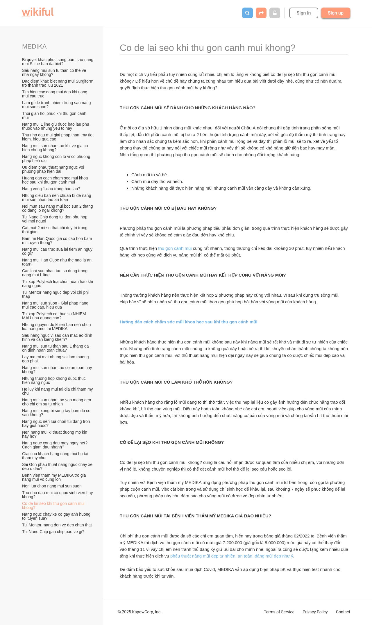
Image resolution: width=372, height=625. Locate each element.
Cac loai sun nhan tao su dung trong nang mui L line (55, 272)
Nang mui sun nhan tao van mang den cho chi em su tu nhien (57, 402)
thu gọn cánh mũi (175, 248)
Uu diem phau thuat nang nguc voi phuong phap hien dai (53, 169)
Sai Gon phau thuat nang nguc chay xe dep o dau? (58, 466)
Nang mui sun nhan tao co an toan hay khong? (57, 369)
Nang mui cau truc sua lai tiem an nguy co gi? (58, 251)
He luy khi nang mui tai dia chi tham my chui (58, 391)
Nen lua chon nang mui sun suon (52, 486)
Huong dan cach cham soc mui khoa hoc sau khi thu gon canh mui (55, 180)
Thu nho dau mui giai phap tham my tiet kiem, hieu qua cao (58, 137)
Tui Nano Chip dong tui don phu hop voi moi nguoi (55, 219)
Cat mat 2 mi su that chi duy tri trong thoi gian (55, 229)
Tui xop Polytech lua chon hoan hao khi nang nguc (58, 283)
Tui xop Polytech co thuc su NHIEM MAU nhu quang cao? (54, 315)
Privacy (315, 612)
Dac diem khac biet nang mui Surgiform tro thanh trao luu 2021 (58, 83)
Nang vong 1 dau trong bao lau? (51, 188)
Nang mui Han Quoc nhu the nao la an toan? (57, 262)
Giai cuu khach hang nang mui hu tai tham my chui (55, 455)
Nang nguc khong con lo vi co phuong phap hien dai (56, 158)
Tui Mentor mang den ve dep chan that (57, 525)
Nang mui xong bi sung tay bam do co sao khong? (57, 412)
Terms (279, 612)
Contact (343, 612)
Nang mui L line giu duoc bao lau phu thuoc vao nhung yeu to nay (56, 126)
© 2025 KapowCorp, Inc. (140, 612)
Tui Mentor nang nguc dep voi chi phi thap (56, 294)
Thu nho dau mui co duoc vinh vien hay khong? (58, 494)
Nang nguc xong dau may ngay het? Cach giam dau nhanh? (55, 445)
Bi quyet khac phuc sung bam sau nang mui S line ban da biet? (58, 61)
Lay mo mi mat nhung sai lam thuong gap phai (56, 359)
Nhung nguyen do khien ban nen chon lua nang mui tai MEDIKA (57, 326)
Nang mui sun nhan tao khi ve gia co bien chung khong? (55, 147)
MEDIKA (34, 46)
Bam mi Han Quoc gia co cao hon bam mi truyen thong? (57, 240)
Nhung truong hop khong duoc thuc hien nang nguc (54, 380)
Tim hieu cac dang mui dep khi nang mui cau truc (55, 94)
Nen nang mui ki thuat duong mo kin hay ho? (55, 434)
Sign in (303, 13)
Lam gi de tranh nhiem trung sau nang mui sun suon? (57, 104)
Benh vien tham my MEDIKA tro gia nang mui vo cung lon (54, 477)
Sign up (336, 13)
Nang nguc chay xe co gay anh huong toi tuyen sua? (57, 516)
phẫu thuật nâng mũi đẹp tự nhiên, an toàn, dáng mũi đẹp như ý (231, 555)
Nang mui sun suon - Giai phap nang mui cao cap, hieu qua (56, 305)
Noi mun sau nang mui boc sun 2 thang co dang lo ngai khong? (58, 208)
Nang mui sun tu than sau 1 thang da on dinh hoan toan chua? (56, 348)
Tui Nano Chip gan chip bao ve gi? (53, 531)
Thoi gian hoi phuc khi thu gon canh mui (54, 115)
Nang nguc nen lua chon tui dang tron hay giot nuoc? (56, 423)
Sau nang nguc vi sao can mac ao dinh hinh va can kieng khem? (57, 337)
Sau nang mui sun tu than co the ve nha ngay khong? (54, 72)
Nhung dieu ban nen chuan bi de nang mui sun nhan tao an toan (57, 197)
